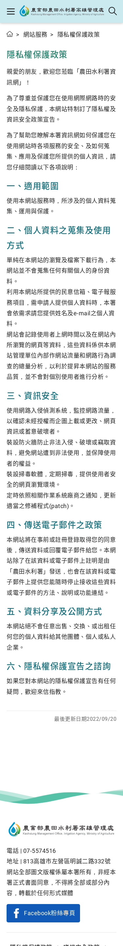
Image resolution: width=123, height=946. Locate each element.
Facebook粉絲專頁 (49, 913)
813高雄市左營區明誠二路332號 (67, 861)
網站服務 (35, 34)
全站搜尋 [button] (113, 11)
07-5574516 (39, 850)
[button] (10, 11)
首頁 (10, 34)
